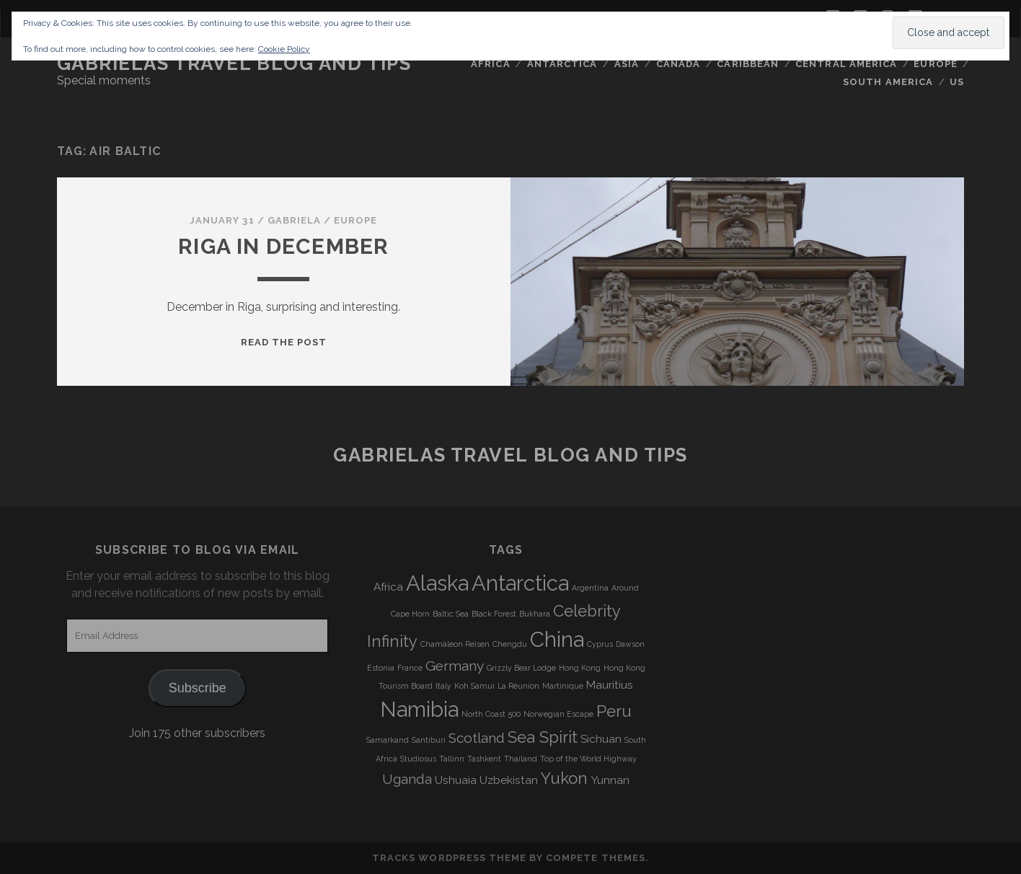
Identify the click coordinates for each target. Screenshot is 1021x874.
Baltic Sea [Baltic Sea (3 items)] (451, 613)
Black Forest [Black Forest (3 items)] (494, 613)
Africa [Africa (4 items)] (388, 587)
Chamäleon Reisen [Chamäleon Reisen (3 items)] (455, 644)
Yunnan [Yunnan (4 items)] (610, 780)
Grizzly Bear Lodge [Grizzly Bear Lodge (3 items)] (521, 667)
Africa (490, 63)
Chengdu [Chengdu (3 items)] (509, 644)
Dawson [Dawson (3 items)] (630, 644)
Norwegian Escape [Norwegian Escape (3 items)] (558, 714)
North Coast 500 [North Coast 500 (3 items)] (491, 714)
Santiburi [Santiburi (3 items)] (429, 740)
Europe (935, 63)
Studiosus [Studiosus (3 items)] (418, 758)
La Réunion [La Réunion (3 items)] (518, 685)
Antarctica (562, 63)
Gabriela (294, 220)
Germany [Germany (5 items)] (454, 666)
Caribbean (747, 63)
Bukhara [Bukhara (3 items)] (534, 613)
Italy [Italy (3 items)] (443, 685)
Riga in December (283, 246)
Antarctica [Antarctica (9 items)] (520, 583)
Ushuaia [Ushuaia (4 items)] (456, 780)
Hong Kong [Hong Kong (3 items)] (580, 667)
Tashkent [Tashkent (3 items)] (484, 758)
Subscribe (197, 688)
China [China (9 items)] (557, 639)
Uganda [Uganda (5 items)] (407, 779)
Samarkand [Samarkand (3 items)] (387, 740)
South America (888, 81)
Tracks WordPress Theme (449, 857)
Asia (626, 63)
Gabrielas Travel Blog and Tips (234, 63)
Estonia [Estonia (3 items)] (380, 667)
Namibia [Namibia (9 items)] (419, 709)
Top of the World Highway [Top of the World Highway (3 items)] (588, 758)
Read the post (284, 342)
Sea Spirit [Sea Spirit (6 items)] (543, 737)
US (957, 81)
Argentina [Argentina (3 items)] (590, 587)
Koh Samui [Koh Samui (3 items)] (474, 685)
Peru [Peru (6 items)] (614, 711)
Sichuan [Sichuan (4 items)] (601, 739)
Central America (846, 63)
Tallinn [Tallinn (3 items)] (451, 758)
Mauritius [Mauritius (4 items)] (609, 685)
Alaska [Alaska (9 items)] (437, 583)
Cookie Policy (284, 49)
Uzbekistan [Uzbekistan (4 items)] (508, 780)
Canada (678, 63)
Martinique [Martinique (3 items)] (562, 685)
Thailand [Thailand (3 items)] (520, 758)
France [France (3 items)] (410, 667)
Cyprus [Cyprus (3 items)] (600, 644)
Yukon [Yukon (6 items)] (564, 778)
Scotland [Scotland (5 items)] (476, 738)
